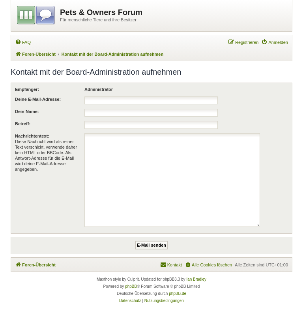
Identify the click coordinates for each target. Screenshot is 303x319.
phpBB (131, 286)
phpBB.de (177, 293)
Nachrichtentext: (32, 136)
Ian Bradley (196, 279)
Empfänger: (27, 89)
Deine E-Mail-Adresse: (38, 99)
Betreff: (22, 123)
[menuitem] (23, 42)
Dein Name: (27, 111)
